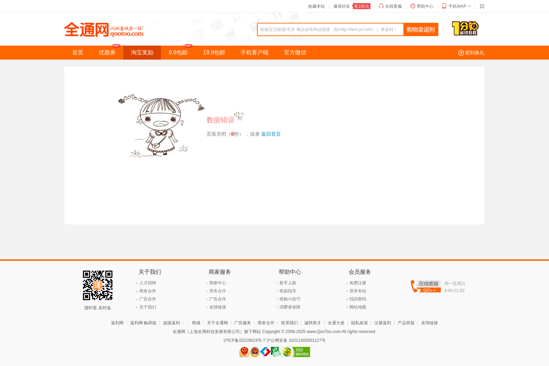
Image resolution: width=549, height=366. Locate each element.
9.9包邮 (182, 50)
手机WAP (457, 6)
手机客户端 (255, 52)
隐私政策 (359, 322)
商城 (196, 322)
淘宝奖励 (142, 52)
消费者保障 (289, 307)
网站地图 (357, 307)
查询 (420, 30)
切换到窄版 (482, 6)
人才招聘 (147, 282)
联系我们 (289, 322)
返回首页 (271, 134)
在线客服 (393, 6)
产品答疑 (406, 322)
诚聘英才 (312, 322)
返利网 (117, 322)
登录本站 (357, 291)
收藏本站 (316, 6)
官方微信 (295, 52)
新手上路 (287, 282)
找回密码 (357, 299)
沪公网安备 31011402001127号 (296, 340)
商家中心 (217, 282)
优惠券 (111, 50)
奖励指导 (287, 291)
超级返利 (171, 322)
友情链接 (217, 307)
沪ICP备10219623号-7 (244, 340)
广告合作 (147, 299)
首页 (77, 52)
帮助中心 (425, 6)
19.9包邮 (214, 52)
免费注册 (357, 282)
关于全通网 (217, 322)
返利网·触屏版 (143, 322)
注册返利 (382, 322)
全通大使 (336, 322)
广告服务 (242, 322)
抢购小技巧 (289, 299)
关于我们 (147, 307)
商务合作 (147, 291)
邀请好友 (351, 6)
